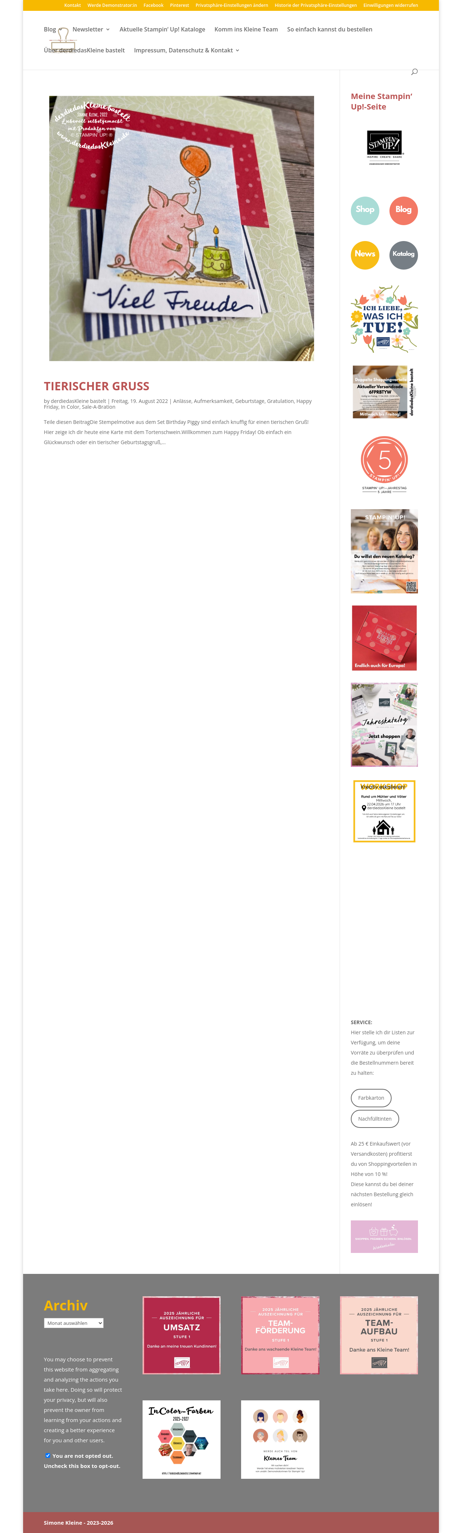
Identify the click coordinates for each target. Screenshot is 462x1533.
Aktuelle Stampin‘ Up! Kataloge (162, 30)
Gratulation (280, 401)
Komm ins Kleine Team (246, 30)
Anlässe (182, 401)
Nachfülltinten (375, 1118)
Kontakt (72, 5)
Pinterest (179, 5)
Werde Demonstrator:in (112, 5)
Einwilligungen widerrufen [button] (390, 5)
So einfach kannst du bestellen (329, 30)
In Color (70, 406)
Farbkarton (371, 1097)
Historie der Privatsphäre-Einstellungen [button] (316, 5)
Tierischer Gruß (96, 386)
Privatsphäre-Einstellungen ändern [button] (232, 5)
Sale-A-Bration (99, 406)
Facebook (154, 5)
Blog (50, 30)
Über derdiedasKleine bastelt (84, 51)
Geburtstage (250, 401)
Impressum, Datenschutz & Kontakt (183, 51)
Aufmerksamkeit (213, 401)
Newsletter (88, 30)
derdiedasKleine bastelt (78, 401)
